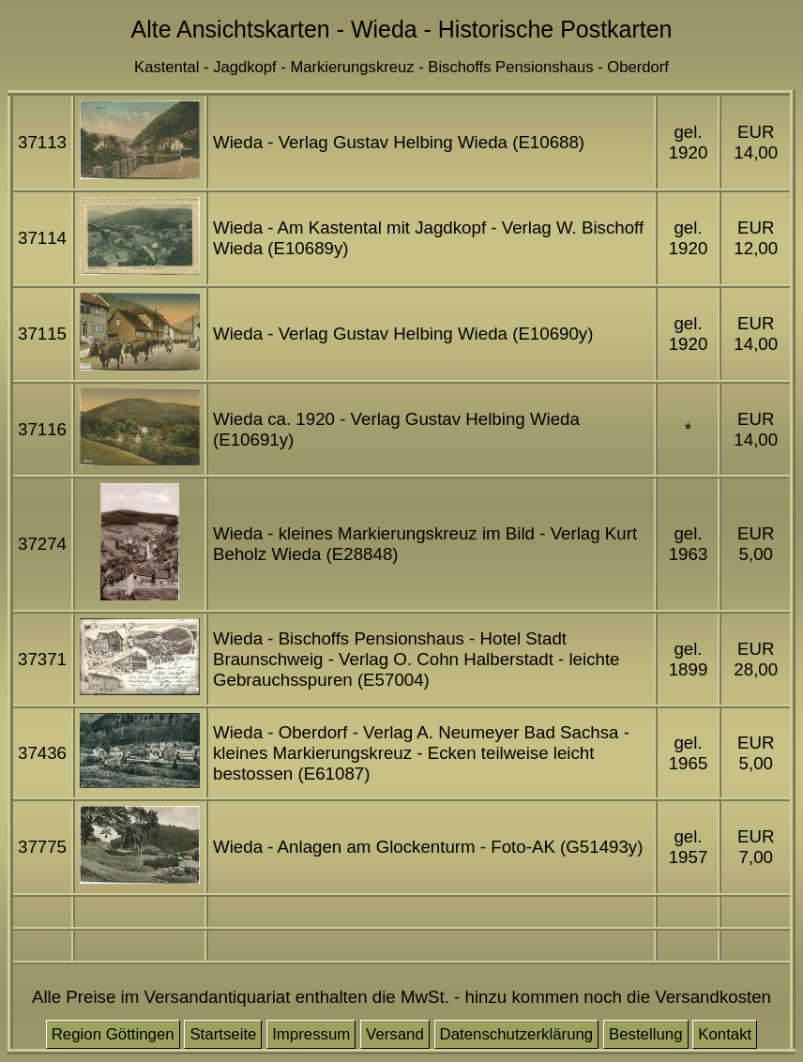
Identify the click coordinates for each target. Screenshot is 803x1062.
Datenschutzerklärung (517, 1034)
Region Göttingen (113, 1034)
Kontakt (724, 1034)
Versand (395, 1034)
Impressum (311, 1034)
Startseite (222, 1034)
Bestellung (646, 1034)
